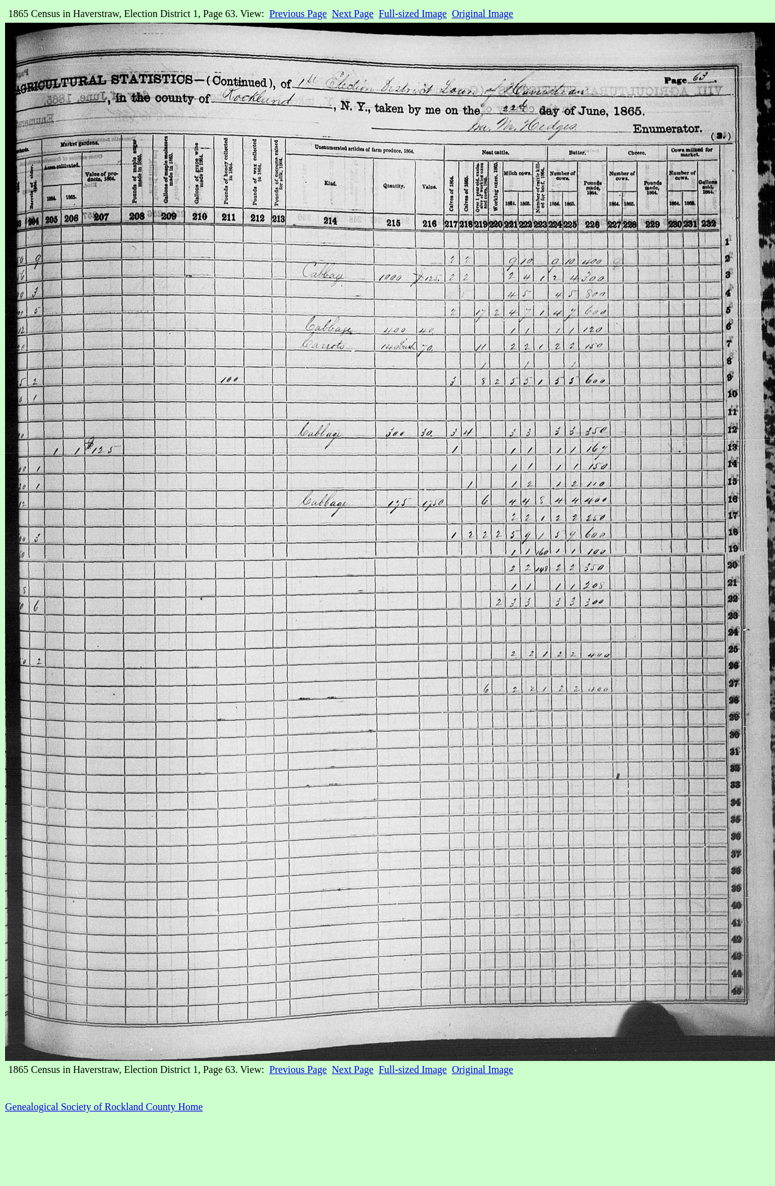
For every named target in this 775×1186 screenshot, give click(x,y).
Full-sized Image (413, 13)
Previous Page (298, 13)
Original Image (482, 13)
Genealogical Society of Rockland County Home (104, 1106)
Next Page (353, 13)
